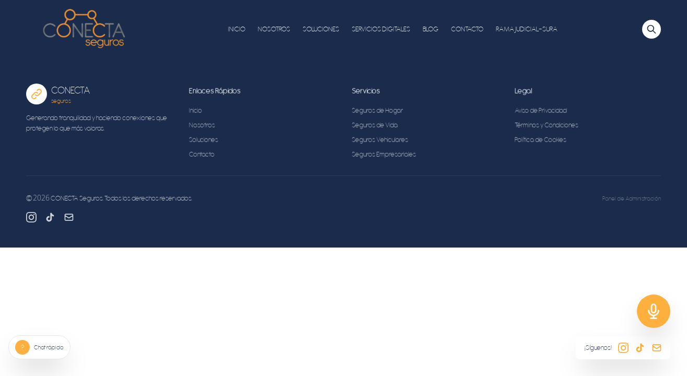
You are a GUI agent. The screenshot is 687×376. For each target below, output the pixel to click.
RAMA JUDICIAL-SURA (527, 29)
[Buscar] (651, 29)
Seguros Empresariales (384, 155)
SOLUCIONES (321, 29)
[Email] (69, 217)
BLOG (431, 29)
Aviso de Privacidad (541, 112)
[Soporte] (653, 311)
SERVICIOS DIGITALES (381, 29)
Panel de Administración (631, 198)
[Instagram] (31, 217)
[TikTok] (50, 217)
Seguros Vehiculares (380, 141)
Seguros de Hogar (377, 112)
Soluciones (203, 141)
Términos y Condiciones (546, 126)
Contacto (202, 155)
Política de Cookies (540, 141)
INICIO (236, 29)
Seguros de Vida (375, 126)
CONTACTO (467, 29)
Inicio (195, 112)
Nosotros (202, 126)
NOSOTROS (274, 29)
